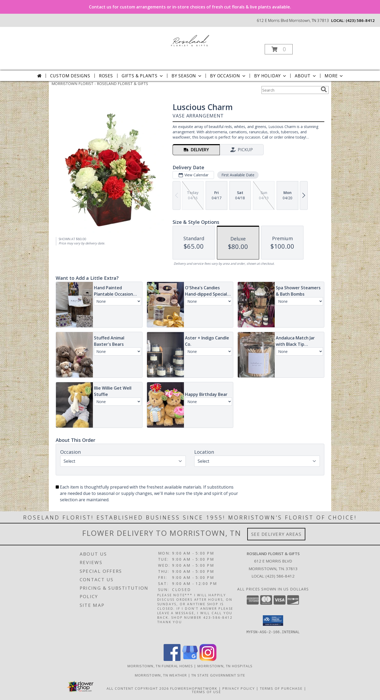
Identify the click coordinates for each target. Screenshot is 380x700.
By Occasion (228, 76)
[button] (279, 49)
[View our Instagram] (208, 659)
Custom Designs (70, 76)
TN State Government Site (218, 675)
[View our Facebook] (172, 659)
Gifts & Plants (143, 76)
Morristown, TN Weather (161, 675)
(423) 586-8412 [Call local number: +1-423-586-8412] (360, 20)
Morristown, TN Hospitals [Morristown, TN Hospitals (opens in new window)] (225, 666)
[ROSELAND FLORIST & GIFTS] (190, 39)
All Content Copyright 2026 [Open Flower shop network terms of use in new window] (138, 688)
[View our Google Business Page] (190, 659)
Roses (106, 76)
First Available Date (237, 174)
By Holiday (270, 76)
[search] (323, 89)
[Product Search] (290, 90)
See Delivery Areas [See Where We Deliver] (276, 534)
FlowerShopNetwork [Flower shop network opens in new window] (193, 688)
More (334, 76)
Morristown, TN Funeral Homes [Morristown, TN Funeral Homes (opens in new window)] (160, 666)
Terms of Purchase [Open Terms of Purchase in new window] (281, 688)
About (306, 76)
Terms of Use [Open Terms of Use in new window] (206, 691)
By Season (187, 76)
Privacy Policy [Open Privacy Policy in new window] (238, 688)
